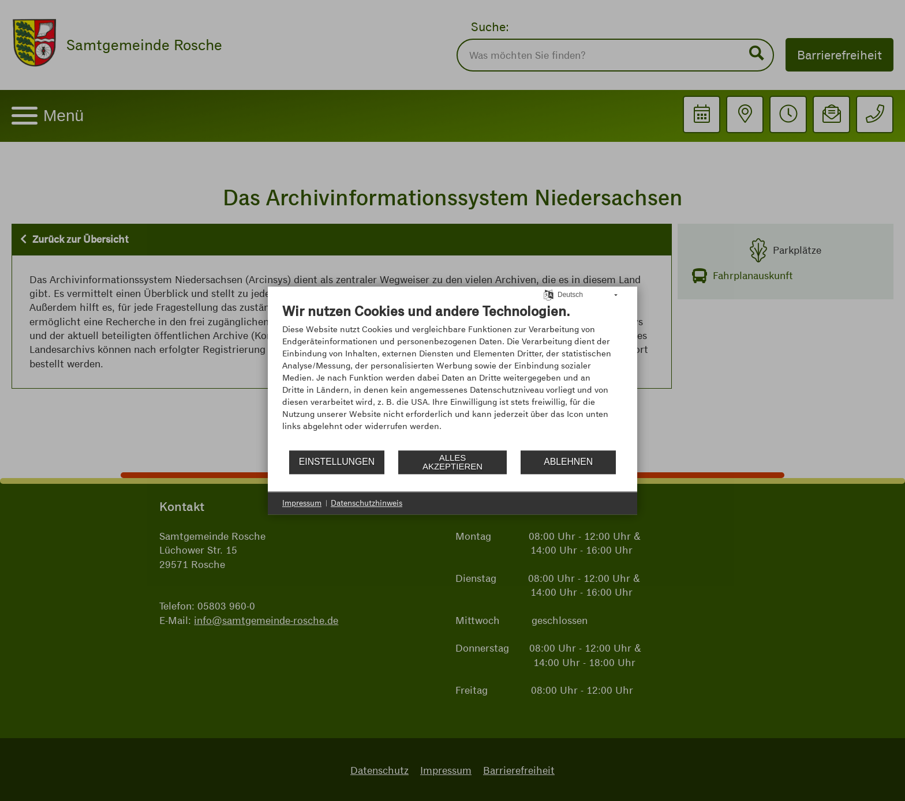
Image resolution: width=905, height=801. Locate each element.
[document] (452, 375)
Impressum (301, 502)
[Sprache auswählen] (549, 294)
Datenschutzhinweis (366, 502)
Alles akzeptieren (452, 462)
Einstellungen (337, 462)
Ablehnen (568, 462)
